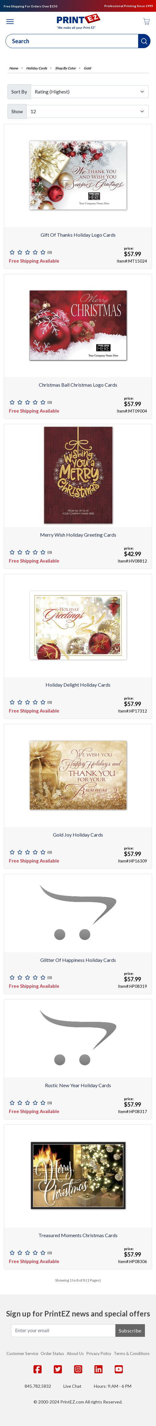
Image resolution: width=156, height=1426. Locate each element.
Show (17, 111)
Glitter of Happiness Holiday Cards (78, 960)
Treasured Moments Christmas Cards (78, 1235)
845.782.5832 (38, 1386)
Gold (87, 68)
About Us (75, 1353)
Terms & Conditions (132, 1353)
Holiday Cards (36, 68)
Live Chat (72, 1386)
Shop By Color (65, 68)
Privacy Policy (98, 1353)
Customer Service (22, 1353)
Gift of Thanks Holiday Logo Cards (78, 235)
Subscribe (130, 1330)
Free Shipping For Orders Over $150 (30, 6)
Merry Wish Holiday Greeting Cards (78, 535)
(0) (49, 252)
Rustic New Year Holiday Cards (78, 1085)
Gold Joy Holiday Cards (78, 835)
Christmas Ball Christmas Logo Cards (78, 385)
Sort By (19, 91)
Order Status (52, 1353)
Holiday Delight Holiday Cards (78, 685)
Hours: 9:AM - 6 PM (112, 1386)
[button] (144, 41)
